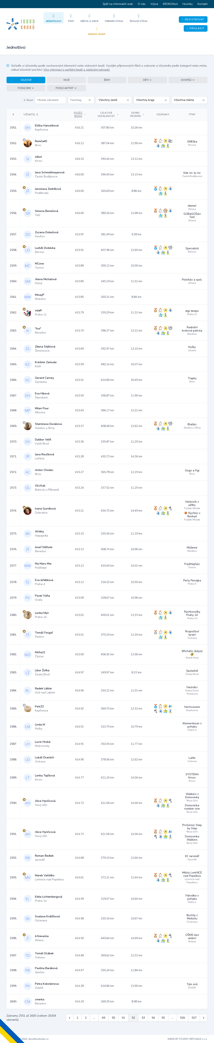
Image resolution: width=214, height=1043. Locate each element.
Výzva (154, 4)
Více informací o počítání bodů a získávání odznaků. (76, 70)
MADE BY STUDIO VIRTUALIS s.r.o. (187, 1039)
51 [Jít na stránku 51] (123, 1018)
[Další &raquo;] (203, 1018)
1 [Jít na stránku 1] (77, 1018)
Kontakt (202, 4)
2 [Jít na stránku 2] (86, 1018)
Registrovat (193, 19)
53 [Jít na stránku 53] (143, 1018)
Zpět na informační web (118, 4)
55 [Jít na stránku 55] (163, 1018)
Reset (28, 100)
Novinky (187, 4)
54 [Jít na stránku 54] (153, 1018)
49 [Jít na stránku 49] (103, 1018)
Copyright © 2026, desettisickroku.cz (28, 1039)
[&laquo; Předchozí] (69, 1018)
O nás (142, 4)
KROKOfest (170, 4)
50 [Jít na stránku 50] (113, 1018)
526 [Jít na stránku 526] (182, 1018)
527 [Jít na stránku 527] (194, 1018)
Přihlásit (195, 28)
